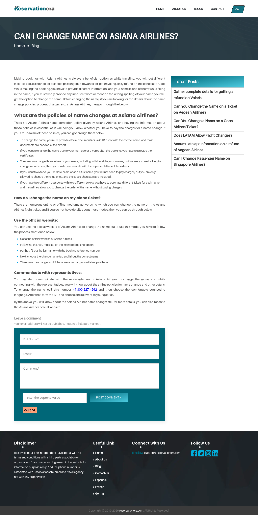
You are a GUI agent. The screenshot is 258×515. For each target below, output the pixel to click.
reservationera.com (131, 510)
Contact (217, 9)
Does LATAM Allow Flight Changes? (203, 135)
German (100, 493)
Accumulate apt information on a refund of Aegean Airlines (206, 147)
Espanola (100, 480)
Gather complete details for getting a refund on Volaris (203, 94)
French (99, 487)
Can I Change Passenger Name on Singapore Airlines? (202, 161)
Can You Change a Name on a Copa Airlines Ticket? (203, 124)
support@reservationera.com (162, 452)
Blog (98, 466)
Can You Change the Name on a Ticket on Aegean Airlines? (205, 109)
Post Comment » (109, 397)
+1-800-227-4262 (85, 289)
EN (238, 9)
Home (160, 9)
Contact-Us (102, 473)
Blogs (198, 9)
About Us (179, 9)
